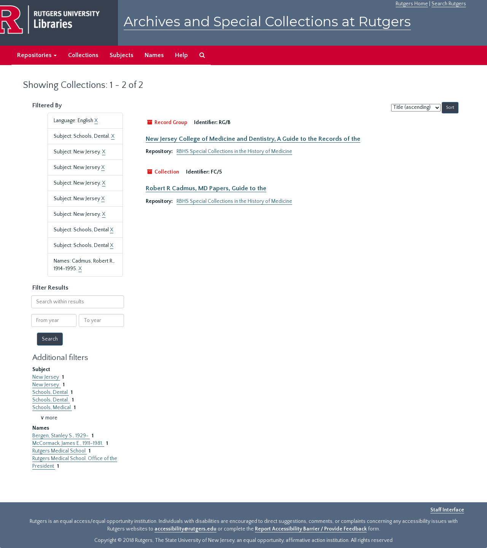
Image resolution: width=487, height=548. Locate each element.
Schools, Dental (50, 392)
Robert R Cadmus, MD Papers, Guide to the (206, 188)
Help (181, 55)
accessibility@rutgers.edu (185, 529)
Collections (83, 55)
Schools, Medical (52, 408)
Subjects (121, 55)
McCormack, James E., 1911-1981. (68, 443)
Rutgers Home (412, 4)
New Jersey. (46, 385)
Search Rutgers (448, 4)
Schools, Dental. (51, 400)
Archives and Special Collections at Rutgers (267, 21)
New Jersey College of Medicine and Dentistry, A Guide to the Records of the (253, 138)
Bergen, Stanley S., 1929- (61, 436)
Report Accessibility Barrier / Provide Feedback (311, 529)
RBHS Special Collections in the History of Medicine (234, 151)
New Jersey (46, 377)
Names (154, 55)
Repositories (37, 55)
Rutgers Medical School (59, 451)
